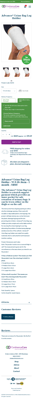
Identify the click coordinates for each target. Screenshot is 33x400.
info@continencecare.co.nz (16, 358)
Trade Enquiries (16, 390)
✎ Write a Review (8, 317)
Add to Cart (16, 142)
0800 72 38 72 (16, 356)
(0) (6, 81)
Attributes (5, 302)
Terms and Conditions (16, 388)
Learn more (6, 126)
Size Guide (23, 91)
